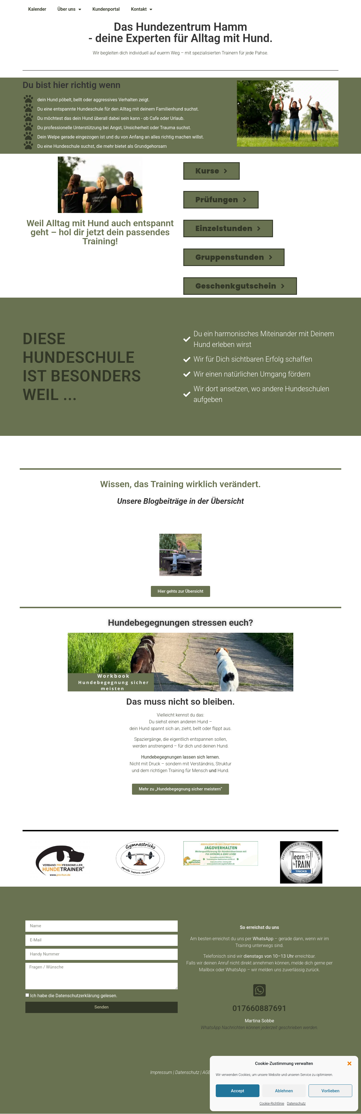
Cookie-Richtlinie (271, 1104)
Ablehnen (284, 1090)
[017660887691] (259, 990)
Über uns (69, 9)
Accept (237, 1090)
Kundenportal (106, 9)
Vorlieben (331, 1090)
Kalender (37, 9)
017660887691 (259, 1008)
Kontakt (141, 9)
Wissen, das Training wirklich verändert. (180, 484)
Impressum (161, 1072)
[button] (349, 1063)
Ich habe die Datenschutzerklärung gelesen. (73, 995)
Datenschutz (296, 1104)
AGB (206, 1072)
